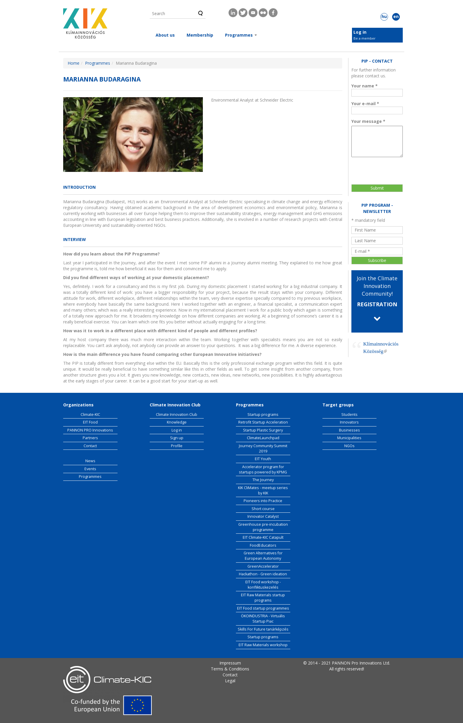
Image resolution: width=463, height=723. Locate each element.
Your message (368, 121)
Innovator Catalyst (263, 516)
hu (384, 16)
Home (73, 63)
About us (165, 35)
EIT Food (90, 422)
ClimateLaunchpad (263, 437)
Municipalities (349, 437)
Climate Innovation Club (176, 414)
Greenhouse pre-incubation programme (263, 527)
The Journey (263, 479)
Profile (176, 445)
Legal (230, 680)
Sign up (176, 437)
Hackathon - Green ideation (263, 574)
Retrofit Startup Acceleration (263, 422)
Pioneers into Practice (263, 500)
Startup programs (262, 414)
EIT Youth (263, 458)
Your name (364, 86)
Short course (263, 508)
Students (349, 414)
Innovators (349, 422)
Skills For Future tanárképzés (263, 629)
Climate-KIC (90, 414)
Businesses (349, 430)
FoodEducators (263, 545)
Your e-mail (365, 103)
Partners (90, 437)
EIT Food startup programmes (263, 608)
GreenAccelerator (263, 566)
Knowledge (177, 422)
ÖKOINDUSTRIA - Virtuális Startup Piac (263, 618)
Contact (90, 445)
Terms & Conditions (230, 669)
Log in (359, 32)
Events (90, 468)
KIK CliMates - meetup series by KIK (263, 490)
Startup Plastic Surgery (263, 430)
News (90, 460)
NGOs (349, 445)
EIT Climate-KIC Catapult (263, 537)
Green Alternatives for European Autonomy (263, 556)
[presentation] (377, 168)
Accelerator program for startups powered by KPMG (263, 469)
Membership (200, 35)
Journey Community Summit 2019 (263, 448)
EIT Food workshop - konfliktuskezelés (263, 584)
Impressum (230, 663)
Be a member (364, 38)
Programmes (241, 35)
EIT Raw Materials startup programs (263, 597)
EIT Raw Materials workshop (263, 644)
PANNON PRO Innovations (90, 430)
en (396, 16)
